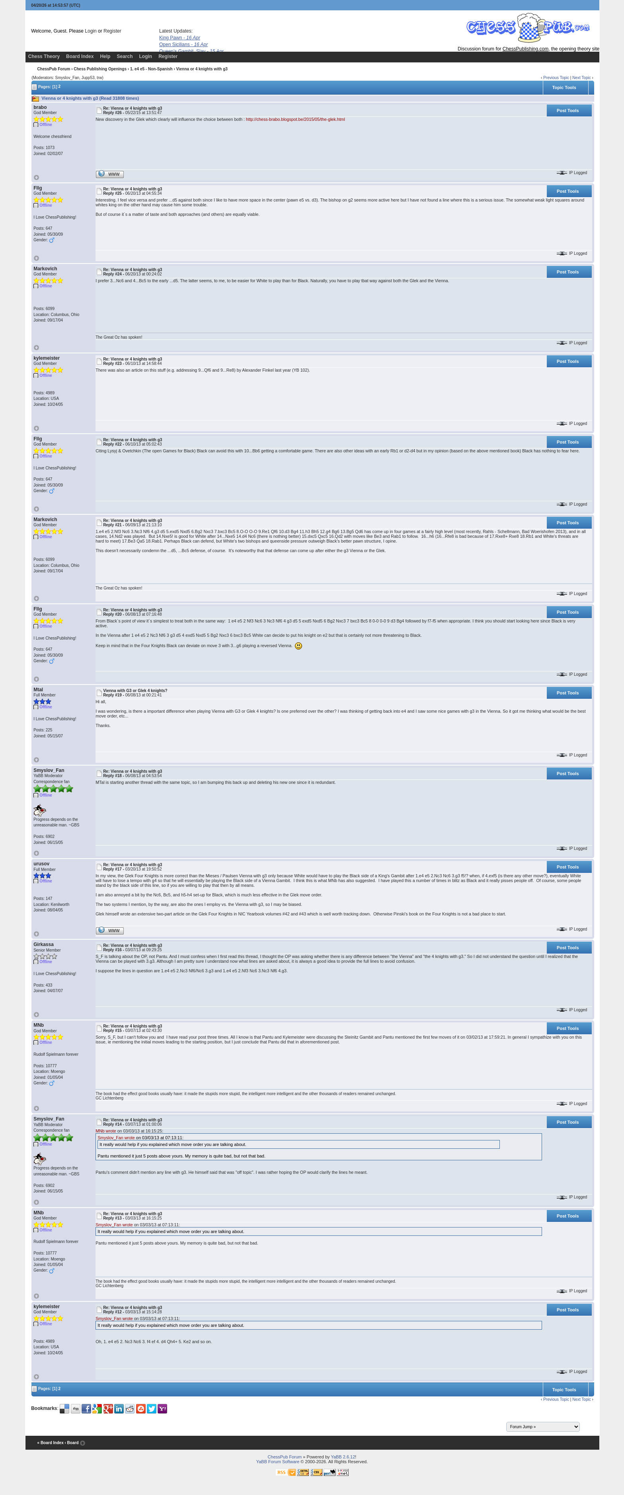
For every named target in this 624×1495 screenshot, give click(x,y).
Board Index (80, 56)
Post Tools (568, 110)
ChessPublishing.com (525, 49)
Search (125, 56)
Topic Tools (564, 87)
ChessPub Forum (53, 69)
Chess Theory (44, 56)
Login (90, 31)
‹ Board (71, 1443)
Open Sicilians (183, 44)
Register (112, 31)
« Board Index (50, 1443)
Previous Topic (556, 78)
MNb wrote (106, 1131)
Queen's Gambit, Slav (191, 51)
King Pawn (179, 38)
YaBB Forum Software (278, 1461)
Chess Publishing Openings (100, 69)
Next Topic (581, 78)
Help (105, 56)
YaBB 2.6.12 (343, 1456)
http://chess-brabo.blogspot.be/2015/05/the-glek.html (295, 119)
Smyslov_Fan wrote (116, 1137)
